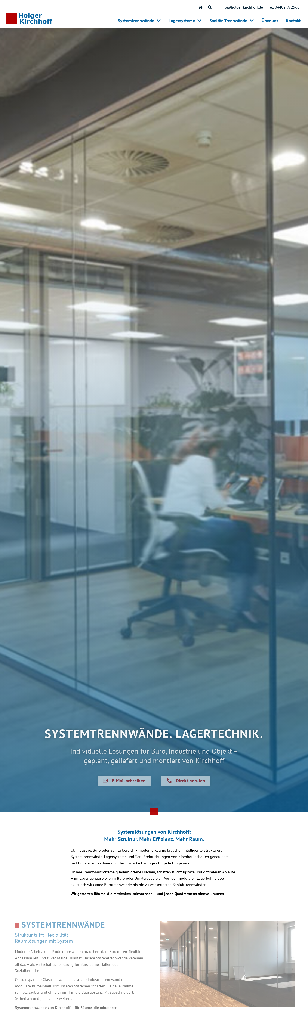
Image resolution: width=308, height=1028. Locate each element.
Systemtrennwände (139, 20)
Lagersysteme (185, 20)
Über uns (270, 21)
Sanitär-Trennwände (231, 20)
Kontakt (293, 21)
